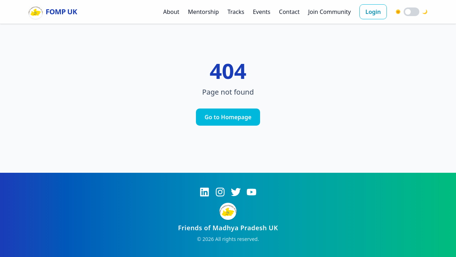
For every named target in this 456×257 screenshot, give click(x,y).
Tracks (235, 12)
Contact (289, 12)
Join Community (329, 12)
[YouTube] (251, 192)
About (171, 12)
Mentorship (203, 12)
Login (373, 12)
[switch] (411, 11)
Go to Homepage (228, 117)
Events (261, 12)
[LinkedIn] (204, 192)
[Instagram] (220, 192)
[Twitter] (236, 192)
